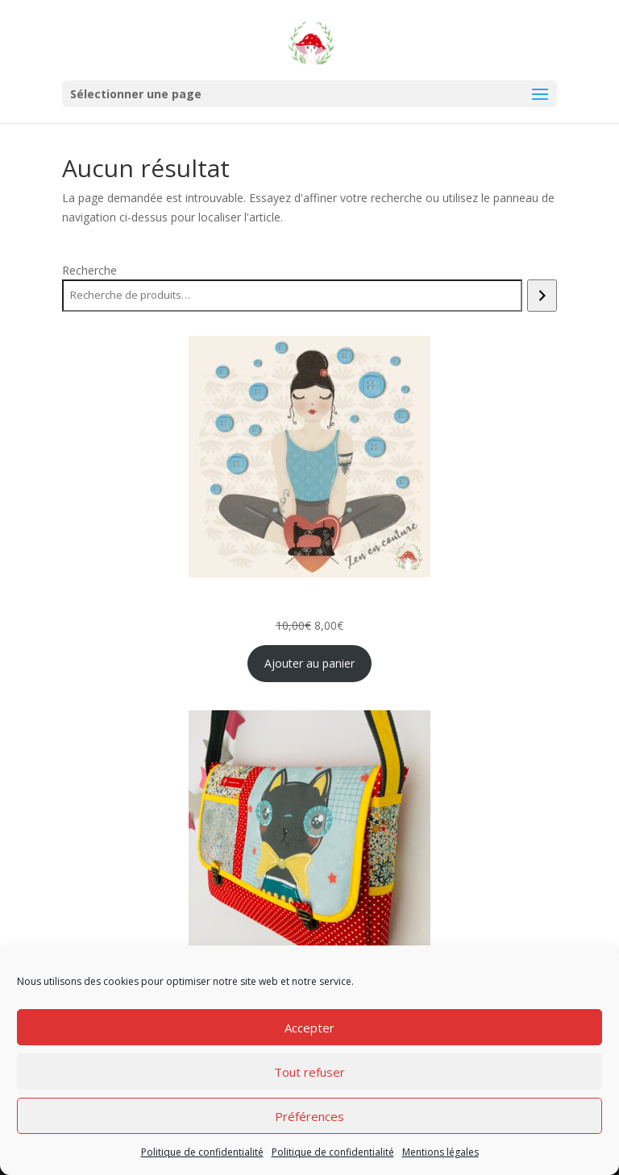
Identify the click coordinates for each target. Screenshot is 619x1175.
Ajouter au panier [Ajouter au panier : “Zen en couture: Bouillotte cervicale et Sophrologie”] (309, 663)
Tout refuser (309, 1072)
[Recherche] (542, 295)
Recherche (89, 270)
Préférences (309, 1116)
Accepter (309, 1028)
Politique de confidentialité (202, 1152)
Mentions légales (440, 1152)
